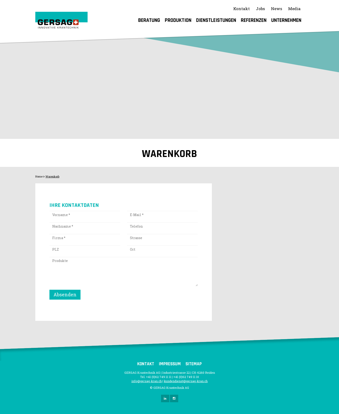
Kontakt (241, 8)
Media (294, 8)
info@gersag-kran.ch (146, 381)
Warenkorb (52, 176)
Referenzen (253, 20)
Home (39, 176)
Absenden (65, 294)
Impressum (170, 364)
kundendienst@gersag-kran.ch (186, 381)
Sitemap (194, 364)
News (276, 8)
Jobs (260, 8)
